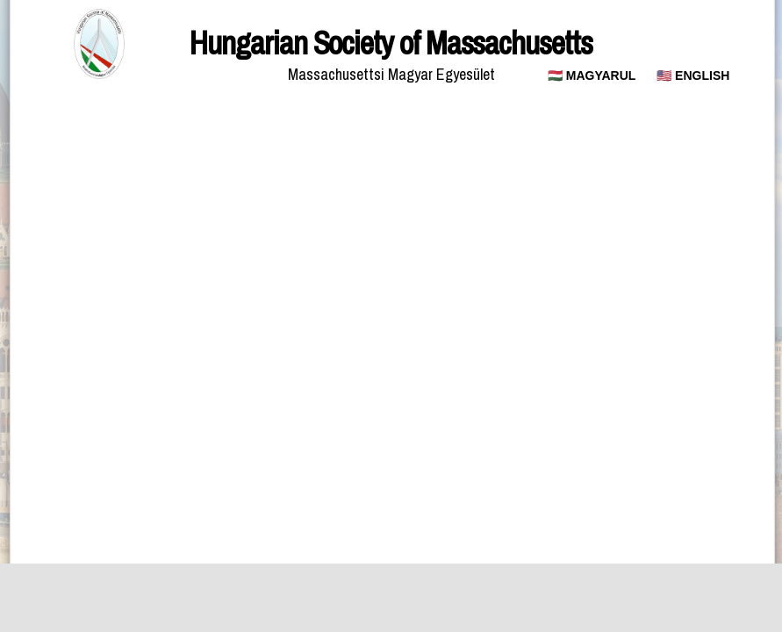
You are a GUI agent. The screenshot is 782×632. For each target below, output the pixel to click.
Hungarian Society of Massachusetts (391, 43)
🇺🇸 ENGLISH (692, 75)
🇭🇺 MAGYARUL (592, 75)
